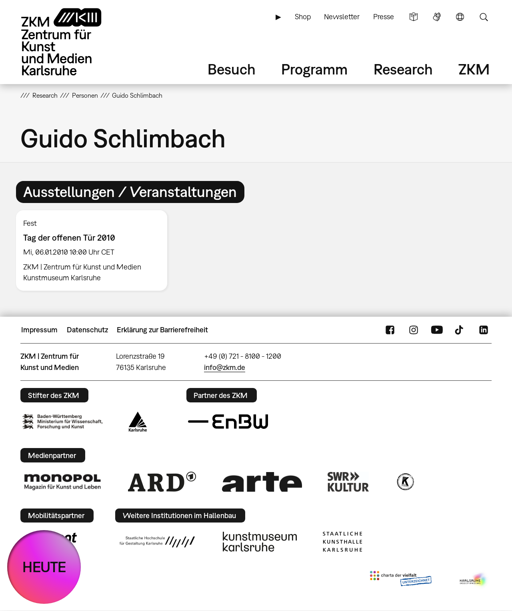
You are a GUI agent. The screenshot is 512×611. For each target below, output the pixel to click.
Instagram (414, 330)
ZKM (474, 69)
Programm (314, 69)
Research (403, 69)
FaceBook (390, 330)
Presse (383, 16)
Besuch (232, 69)
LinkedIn (484, 330)
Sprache (460, 16)
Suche (484, 16)
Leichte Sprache (414, 16)
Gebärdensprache (437, 16)
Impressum (39, 330)
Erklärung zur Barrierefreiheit (162, 330)
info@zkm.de (224, 367)
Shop (303, 16)
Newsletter (342, 16)
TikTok (460, 330)
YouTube (437, 330)
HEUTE (44, 566)
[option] (95, 250)
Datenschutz (87, 330)
